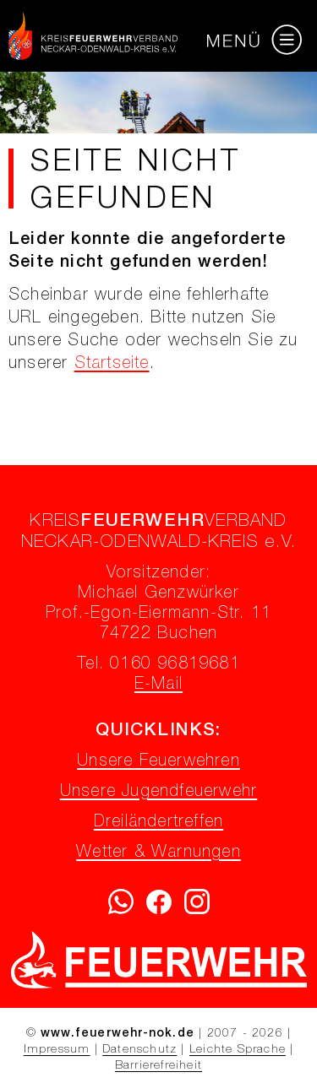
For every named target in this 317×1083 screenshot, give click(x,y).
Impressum (57, 1050)
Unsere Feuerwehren (158, 762)
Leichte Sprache (237, 1050)
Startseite (112, 364)
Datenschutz (139, 1050)
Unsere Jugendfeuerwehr (158, 792)
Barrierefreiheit (158, 1066)
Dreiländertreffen (158, 823)
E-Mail (158, 685)
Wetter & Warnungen (158, 853)
